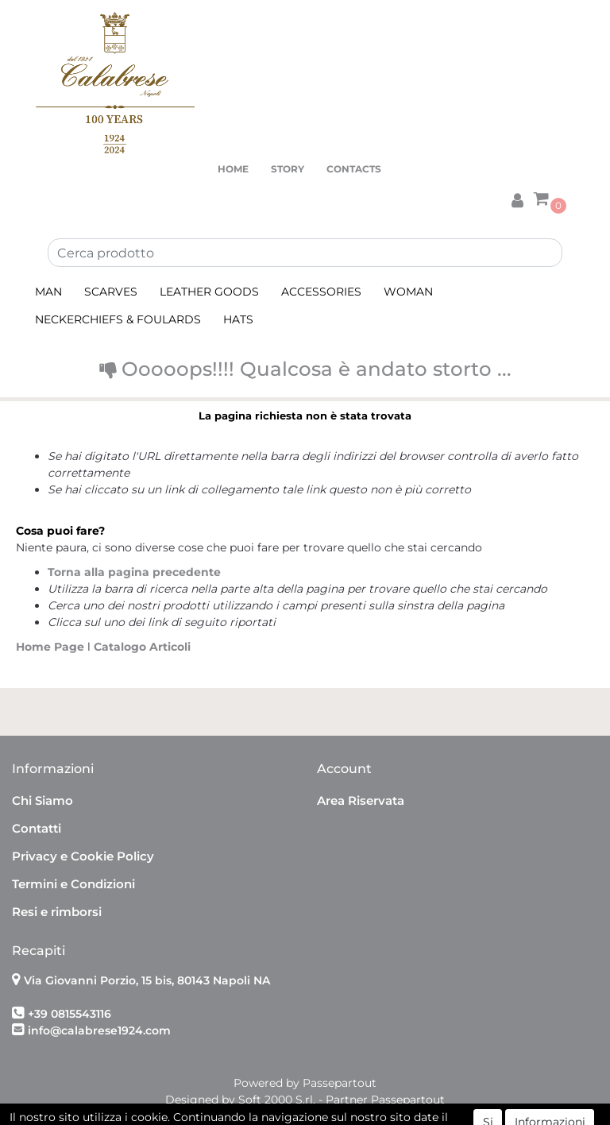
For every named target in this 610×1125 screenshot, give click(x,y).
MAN (48, 291)
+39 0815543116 (69, 1014)
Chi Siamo (42, 800)
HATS (238, 319)
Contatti (36, 828)
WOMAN (408, 291)
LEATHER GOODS (209, 291)
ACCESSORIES (321, 291)
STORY (287, 169)
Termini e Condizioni (73, 883)
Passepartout (339, 1083)
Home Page (51, 647)
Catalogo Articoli (142, 647)
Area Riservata (360, 800)
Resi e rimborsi (57, 911)
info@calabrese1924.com (99, 1030)
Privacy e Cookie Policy (83, 856)
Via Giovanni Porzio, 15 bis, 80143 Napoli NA (147, 980)
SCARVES (110, 291)
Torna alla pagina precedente (134, 572)
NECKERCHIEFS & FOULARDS (118, 319)
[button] (517, 198)
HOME (233, 169)
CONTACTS (353, 169)
